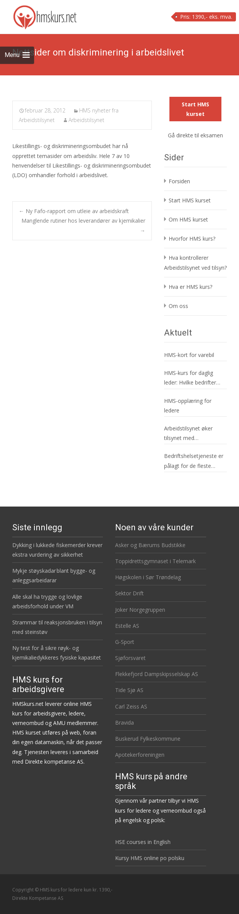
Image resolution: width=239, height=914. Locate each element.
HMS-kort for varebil (189, 354)
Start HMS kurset (195, 109)
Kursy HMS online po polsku (149, 858)
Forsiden (179, 181)
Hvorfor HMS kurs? (192, 238)
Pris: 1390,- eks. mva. (206, 16)
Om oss (178, 306)
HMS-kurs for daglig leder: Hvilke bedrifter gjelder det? (190, 378)
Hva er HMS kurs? (190, 286)
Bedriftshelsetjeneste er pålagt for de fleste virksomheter (193, 461)
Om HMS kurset (188, 219)
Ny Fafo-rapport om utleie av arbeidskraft (74, 211)
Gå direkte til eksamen (195, 135)
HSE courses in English (143, 842)
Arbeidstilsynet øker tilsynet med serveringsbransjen (188, 434)
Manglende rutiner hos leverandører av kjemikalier (83, 225)
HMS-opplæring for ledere (187, 405)
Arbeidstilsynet (86, 120)
